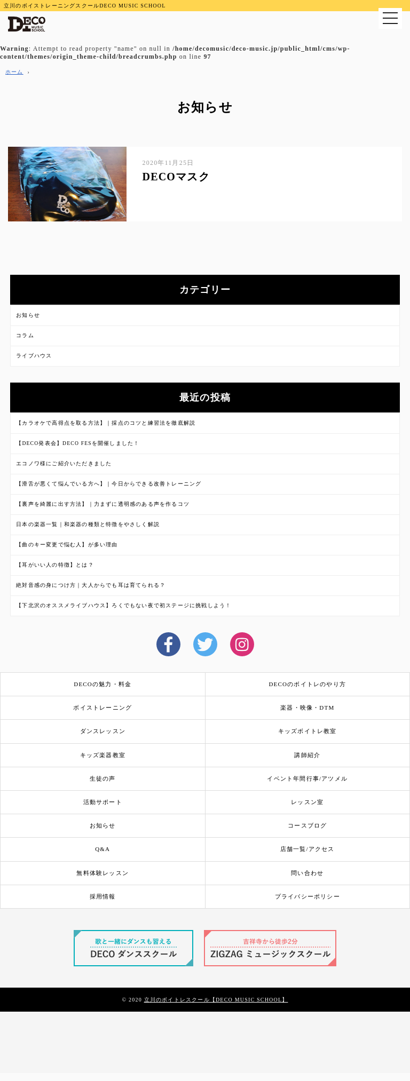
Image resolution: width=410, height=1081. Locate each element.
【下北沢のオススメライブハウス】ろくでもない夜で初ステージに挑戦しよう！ (123, 605)
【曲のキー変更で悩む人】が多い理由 (66, 544)
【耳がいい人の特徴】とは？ (55, 565)
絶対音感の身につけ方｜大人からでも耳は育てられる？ (90, 585)
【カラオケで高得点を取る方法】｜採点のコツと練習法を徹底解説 (105, 423)
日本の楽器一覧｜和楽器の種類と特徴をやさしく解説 (88, 524)
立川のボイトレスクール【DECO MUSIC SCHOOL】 (216, 1000)
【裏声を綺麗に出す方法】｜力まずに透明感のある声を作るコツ (103, 504)
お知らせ (28, 315)
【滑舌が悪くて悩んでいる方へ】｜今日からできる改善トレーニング (108, 484)
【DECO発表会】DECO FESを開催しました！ (77, 443)
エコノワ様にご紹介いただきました (64, 463)
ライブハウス (34, 356)
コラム (25, 335)
